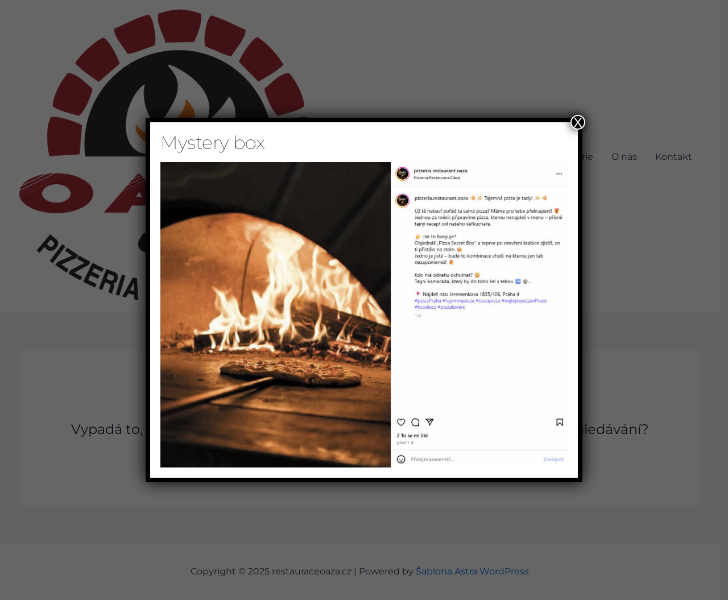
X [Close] (577, 122)
